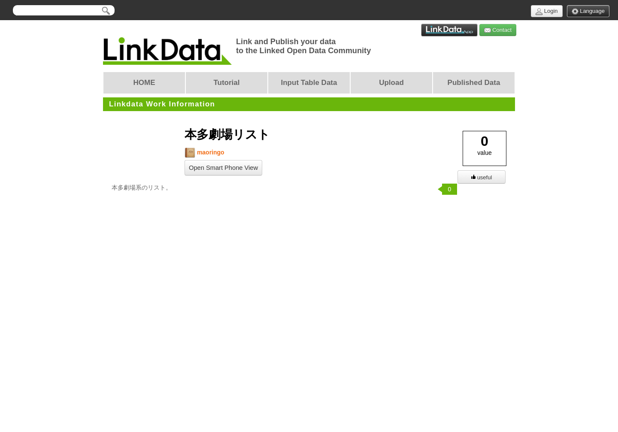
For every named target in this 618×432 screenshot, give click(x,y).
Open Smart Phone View (223, 167)
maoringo (204, 152)
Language (588, 11)
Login (546, 11)
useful (481, 177)
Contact (498, 30)
